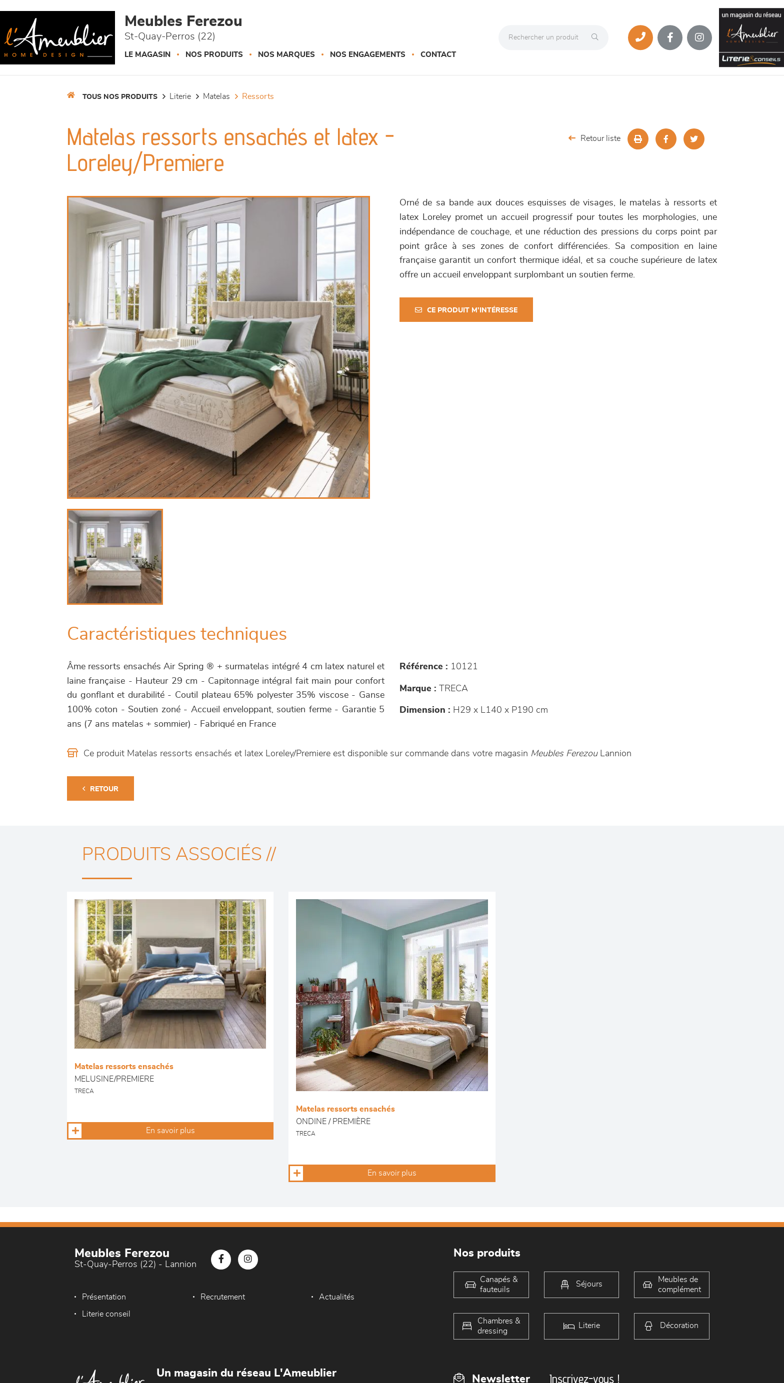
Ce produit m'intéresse (466, 310)
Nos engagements (368, 54)
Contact (438, 54)
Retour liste (594, 138)
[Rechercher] (597, 37)
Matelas (216, 96)
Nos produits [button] (214, 54)
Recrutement (222, 1297)
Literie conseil (106, 1314)
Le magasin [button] (147, 54)
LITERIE (180, 96)
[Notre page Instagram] (699, 37)
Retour (100, 789)
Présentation (104, 1297)
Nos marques (286, 54)
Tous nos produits (120, 96)
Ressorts (258, 96)
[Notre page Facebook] (670, 37)
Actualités (336, 1297)
